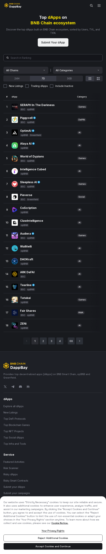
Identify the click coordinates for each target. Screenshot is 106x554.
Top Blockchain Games (16, 424)
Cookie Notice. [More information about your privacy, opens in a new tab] (59, 523)
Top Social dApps (13, 437)
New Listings (10, 412)
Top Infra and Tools (14, 443)
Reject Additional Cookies (53, 538)
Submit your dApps (14, 486)
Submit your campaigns (16, 493)
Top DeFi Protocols (14, 418)
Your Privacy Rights (53, 530)
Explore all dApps (13, 406)
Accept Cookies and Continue (53, 546)
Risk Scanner (10, 468)
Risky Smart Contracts (15, 480)
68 (71, 341)
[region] (53, 525)
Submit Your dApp (53, 42)
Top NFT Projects (13, 431)
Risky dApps (10, 474)
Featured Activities (13, 461)
